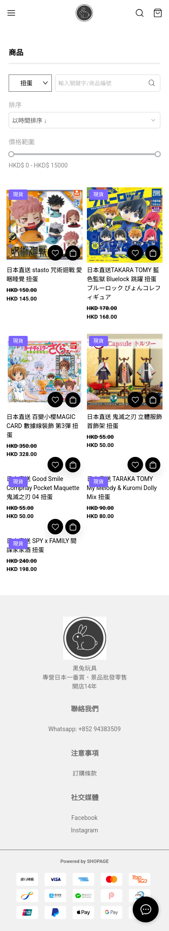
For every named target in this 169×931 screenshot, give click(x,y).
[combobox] (84, 120)
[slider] (11, 154)
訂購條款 (85, 773)
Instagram (84, 830)
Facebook (84, 817)
